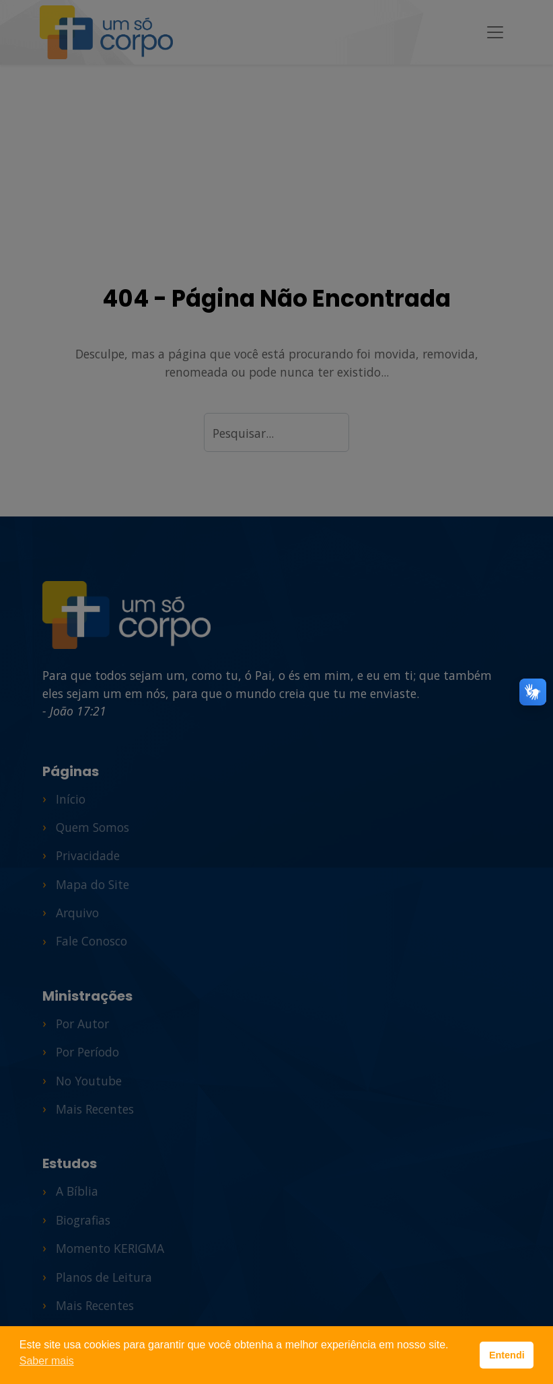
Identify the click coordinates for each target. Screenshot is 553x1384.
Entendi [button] (507, 1355)
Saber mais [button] (47, 1361)
